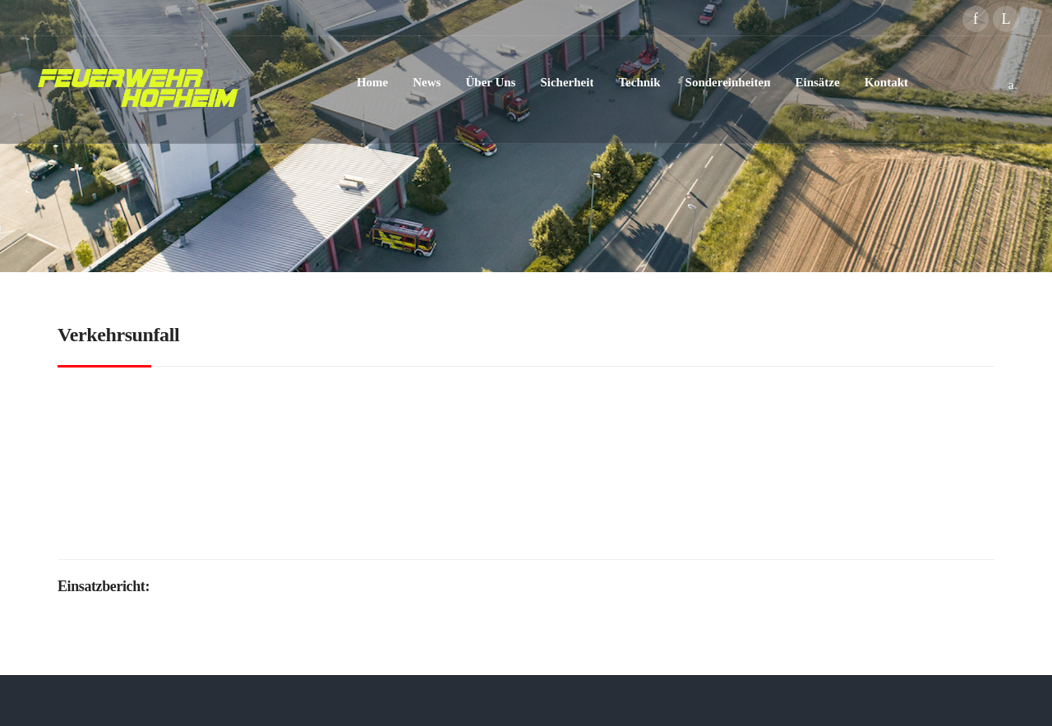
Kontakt (717, 700)
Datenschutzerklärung (548, 700)
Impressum (654, 700)
